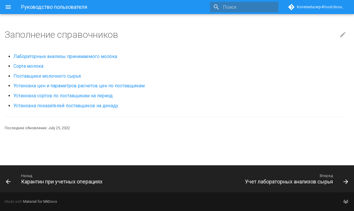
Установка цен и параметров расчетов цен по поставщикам (79, 86)
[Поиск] (244, 7)
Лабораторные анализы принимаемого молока (65, 56)
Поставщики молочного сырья (47, 76)
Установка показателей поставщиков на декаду (65, 105)
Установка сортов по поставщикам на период (63, 95)
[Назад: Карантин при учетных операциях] (89, 178)
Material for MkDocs (40, 201)
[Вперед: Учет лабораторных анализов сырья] (265, 178)
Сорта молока (28, 66)
